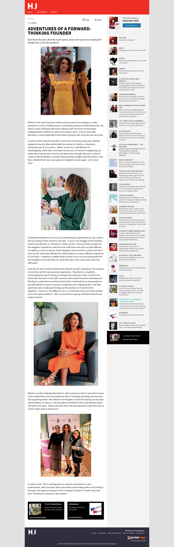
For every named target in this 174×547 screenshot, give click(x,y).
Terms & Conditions (129, 533)
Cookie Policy (140, 533)
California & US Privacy (114, 533)
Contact (93, 533)
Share (97, 19)
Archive (54, 12)
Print (86, 19)
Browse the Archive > (130, 339)
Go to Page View (131, 25)
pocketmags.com (137, 541)
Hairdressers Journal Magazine (134, 531)
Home (30, 12)
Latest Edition (41, 12)
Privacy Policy (102, 533)
